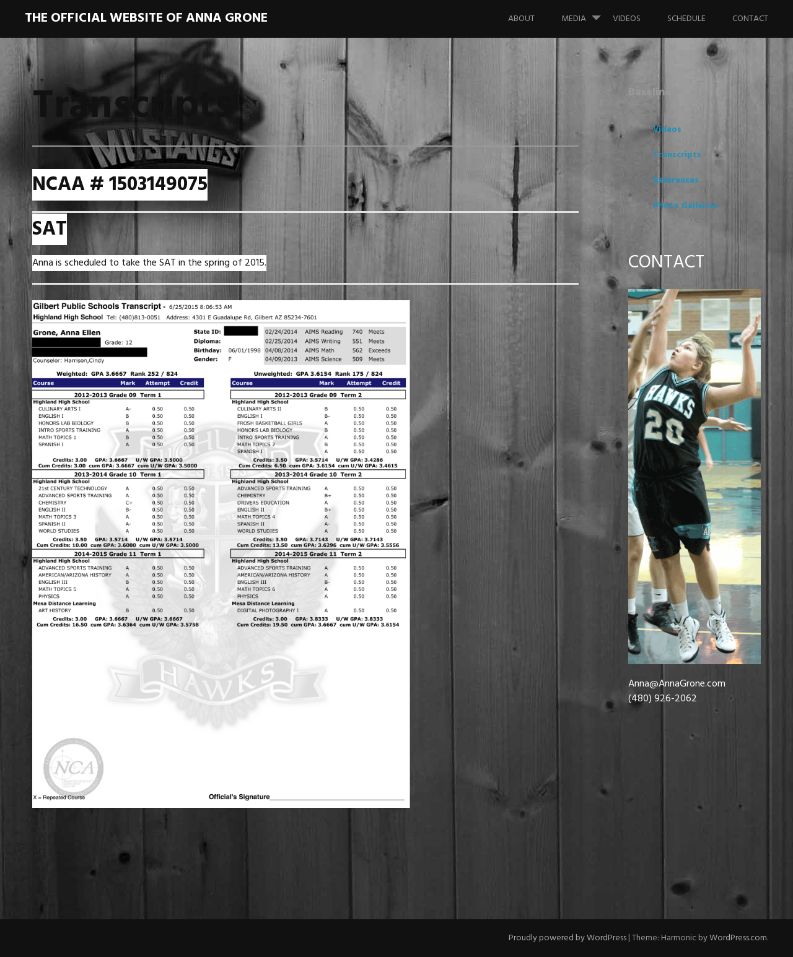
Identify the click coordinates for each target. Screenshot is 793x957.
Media (586, 13)
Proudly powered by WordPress (567, 938)
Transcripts (677, 155)
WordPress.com (738, 938)
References (676, 180)
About (521, 19)
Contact (750, 19)
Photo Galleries (685, 206)
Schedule (686, 19)
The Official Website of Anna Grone (146, 18)
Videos (627, 19)
